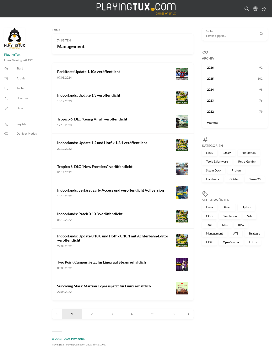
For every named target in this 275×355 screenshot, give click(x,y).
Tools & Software (217, 161)
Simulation (249, 152)
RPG (241, 224)
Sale (249, 216)
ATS (235, 233)
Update (246, 207)
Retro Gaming (247, 161)
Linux (209, 152)
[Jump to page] (152, 314)
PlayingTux (12, 54)
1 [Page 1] (72, 314)
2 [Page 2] (92, 314)
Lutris (253, 242)
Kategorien (212, 145)
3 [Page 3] (112, 314)
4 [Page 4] (132, 314)
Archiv (208, 58)
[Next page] (189, 314)
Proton (236, 170)
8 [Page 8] (173, 314)
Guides (234, 179)
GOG (209, 216)
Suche (209, 31)
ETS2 (209, 242)
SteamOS (254, 179)
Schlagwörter (215, 200)
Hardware (212, 179)
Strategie (254, 233)
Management (214, 233)
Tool (209, 224)
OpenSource (231, 242)
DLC (225, 224)
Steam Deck (213, 170)
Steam (227, 152)
